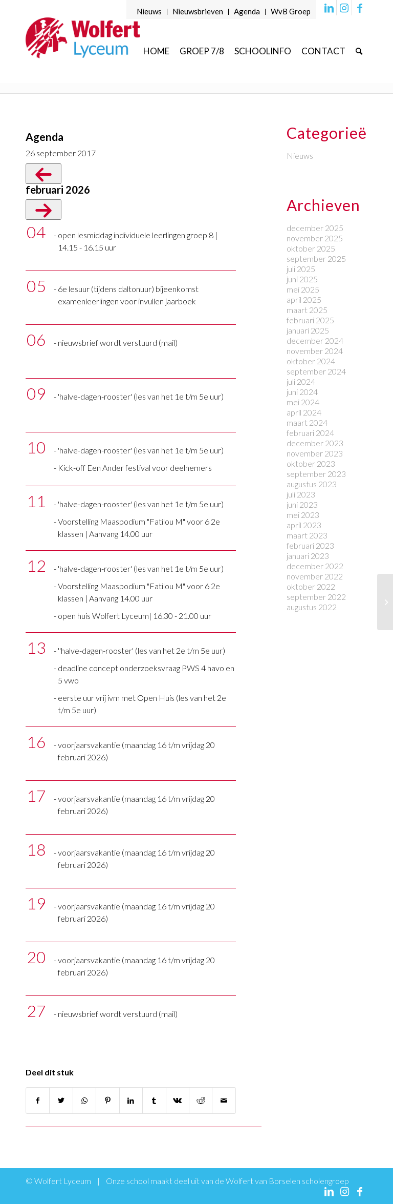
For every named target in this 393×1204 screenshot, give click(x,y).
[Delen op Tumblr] (154, 1100)
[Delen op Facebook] (37, 1100)
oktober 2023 (311, 463)
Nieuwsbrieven (197, 11)
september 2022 (316, 596)
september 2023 (316, 474)
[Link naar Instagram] (344, 7)
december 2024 (315, 340)
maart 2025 (307, 310)
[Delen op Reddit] (200, 1100)
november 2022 (315, 576)
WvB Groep (291, 11)
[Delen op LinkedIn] (131, 1100)
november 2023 (315, 453)
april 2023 (304, 525)
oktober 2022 (311, 586)
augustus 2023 (312, 484)
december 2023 (315, 443)
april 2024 (304, 412)
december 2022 (315, 566)
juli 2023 (301, 494)
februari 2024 (310, 433)
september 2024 (316, 371)
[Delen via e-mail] (223, 1100)
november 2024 (315, 351)
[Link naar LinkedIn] (328, 7)
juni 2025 (302, 279)
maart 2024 (307, 422)
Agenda (247, 11)
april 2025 (304, 299)
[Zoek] (359, 51)
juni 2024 (302, 392)
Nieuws (149, 11)
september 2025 (316, 258)
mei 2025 (303, 289)
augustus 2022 (312, 607)
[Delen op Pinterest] (107, 1100)
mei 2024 (303, 402)
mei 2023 (303, 515)
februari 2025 (310, 320)
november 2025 (315, 238)
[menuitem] (149, 12)
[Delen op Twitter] (61, 1100)
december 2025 (315, 228)
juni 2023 (302, 504)
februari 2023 (310, 545)
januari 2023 (308, 556)
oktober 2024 (311, 361)
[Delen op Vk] (177, 1100)
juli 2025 (301, 269)
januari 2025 (308, 330)
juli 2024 (301, 381)
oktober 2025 (311, 248)
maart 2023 (307, 535)
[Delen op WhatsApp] (84, 1100)
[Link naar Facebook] (359, 7)
